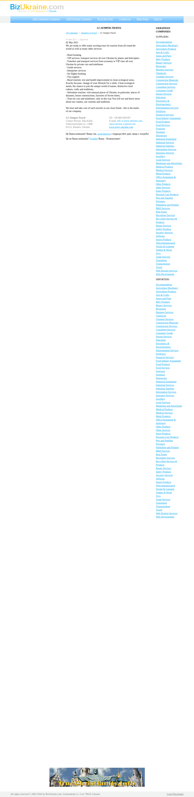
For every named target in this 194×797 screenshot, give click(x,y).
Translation (161, 260)
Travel (159, 267)
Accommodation (164, 42)
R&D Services (163, 208)
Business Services (164, 69)
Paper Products (163, 191)
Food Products (163, 121)
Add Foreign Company (79, 19)
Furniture (160, 132)
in (47, 11)
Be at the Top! (105, 19)
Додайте (93, 138)
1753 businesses (38, 11)
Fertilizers (161, 111)
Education (161, 97)
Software (160, 236)
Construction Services (166, 83)
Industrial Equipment (166, 139)
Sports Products (163, 239)
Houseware (161, 135)
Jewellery (160, 156)
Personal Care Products (167, 194)
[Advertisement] (36, 77)
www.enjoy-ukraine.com (121, 127)
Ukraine (52, 11)
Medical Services (164, 170)
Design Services (164, 94)
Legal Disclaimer (175, 794)
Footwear (160, 128)
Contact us (125, 19)
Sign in (158, 19)
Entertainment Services (167, 108)
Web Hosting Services (166, 270)
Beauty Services (164, 63)
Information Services (166, 149)
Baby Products (163, 59)
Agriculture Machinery (167, 45)
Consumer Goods (164, 90)
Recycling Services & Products (166, 220)
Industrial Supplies (165, 146)
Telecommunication (165, 243)
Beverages (161, 66)
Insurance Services (165, 153)
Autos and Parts (163, 56)
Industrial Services (165, 142)
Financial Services (165, 115)
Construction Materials (167, 80)
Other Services (163, 187)
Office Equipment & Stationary (166, 179)
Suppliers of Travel (89, 33)
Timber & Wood (164, 250)
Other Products (163, 184)
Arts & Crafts (162, 52)
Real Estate (161, 212)
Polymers (160, 201)
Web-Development (165, 274)
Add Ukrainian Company (46, 19)
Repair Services (163, 225)
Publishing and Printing (167, 205)
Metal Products (163, 173)
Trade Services (163, 257)
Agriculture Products (166, 49)
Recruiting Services (165, 215)
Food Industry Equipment (168, 118)
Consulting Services (165, 87)
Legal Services (163, 160)
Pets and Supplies (164, 198)
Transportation (163, 264)
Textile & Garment (165, 246)
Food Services (163, 125)
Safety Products (163, 229)
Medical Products (164, 167)
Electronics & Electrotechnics (163, 103)
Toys (158, 253)
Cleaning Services (164, 76)
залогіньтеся (104, 134)
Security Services (164, 232)
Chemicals (161, 73)
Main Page (143, 19)
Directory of (23, 11)
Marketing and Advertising (169, 163)
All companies (72, 33)
